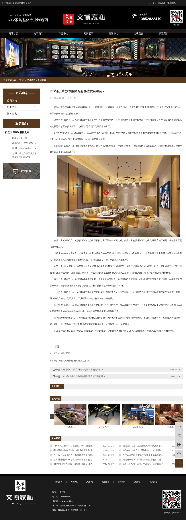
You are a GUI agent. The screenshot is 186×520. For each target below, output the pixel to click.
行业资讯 (12, 107)
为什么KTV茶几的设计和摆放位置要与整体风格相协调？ (80, 455)
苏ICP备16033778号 (60, 510)
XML (174, 3)
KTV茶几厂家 (64, 353)
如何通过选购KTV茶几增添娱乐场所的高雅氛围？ (77, 459)
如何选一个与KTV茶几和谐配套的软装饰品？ (144, 459)
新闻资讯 (121, 482)
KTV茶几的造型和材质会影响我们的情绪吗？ (74, 446)
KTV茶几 (54, 353)
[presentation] (52, 416)
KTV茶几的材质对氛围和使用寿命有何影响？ (144, 455)
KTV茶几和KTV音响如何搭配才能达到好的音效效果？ (79, 464)
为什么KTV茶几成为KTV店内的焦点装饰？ (143, 464)
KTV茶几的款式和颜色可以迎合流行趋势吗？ (84, 376)
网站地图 (161, 3)
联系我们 (163, 33)
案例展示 (88, 33)
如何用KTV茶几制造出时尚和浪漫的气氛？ (83, 369)
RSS (169, 3)
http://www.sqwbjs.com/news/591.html (74, 361)
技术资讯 (12, 113)
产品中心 (63, 33)
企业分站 (153, 3)
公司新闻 (42, 80)
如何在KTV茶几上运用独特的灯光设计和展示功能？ (147, 450)
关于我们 (38, 33)
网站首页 (13, 33)
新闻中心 (113, 33)
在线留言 (138, 33)
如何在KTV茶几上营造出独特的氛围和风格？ (144, 446)
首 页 (21, 80)
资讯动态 (31, 80)
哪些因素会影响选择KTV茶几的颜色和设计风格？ (77, 450)
